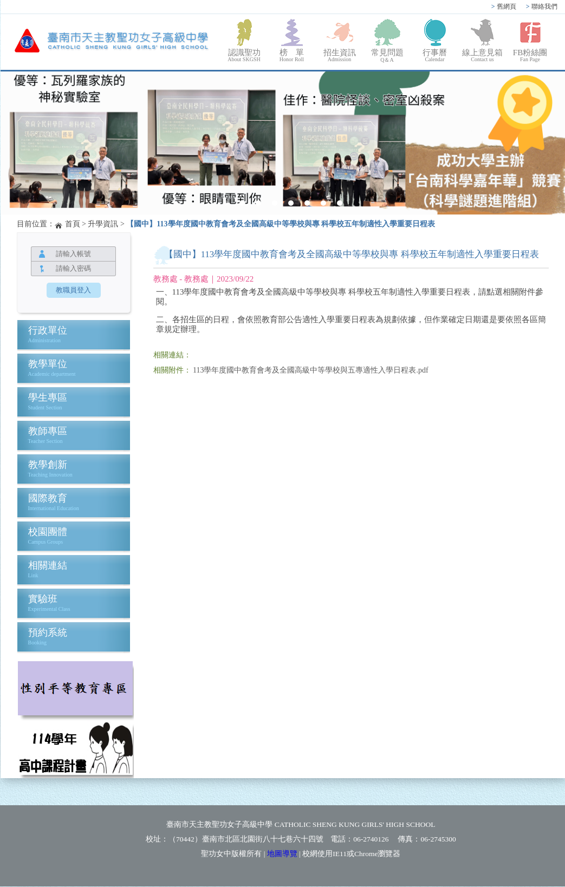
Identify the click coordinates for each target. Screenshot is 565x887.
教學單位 (47, 364)
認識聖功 (244, 55)
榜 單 (292, 55)
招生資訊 (340, 55)
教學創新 (47, 464)
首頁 (72, 224)
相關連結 (47, 565)
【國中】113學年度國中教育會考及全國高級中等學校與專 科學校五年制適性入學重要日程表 (280, 224)
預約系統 (47, 632)
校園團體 (47, 532)
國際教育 (47, 498)
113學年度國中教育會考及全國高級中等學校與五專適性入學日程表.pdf (310, 370)
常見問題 (387, 56)
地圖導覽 (282, 854)
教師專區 (47, 431)
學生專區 (47, 397)
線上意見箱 (483, 55)
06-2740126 (370, 839)
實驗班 (42, 599)
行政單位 (47, 330)
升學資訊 (103, 224)
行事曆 (435, 55)
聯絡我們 (541, 6)
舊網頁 (503, 6)
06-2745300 (438, 839)
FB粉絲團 (530, 55)
